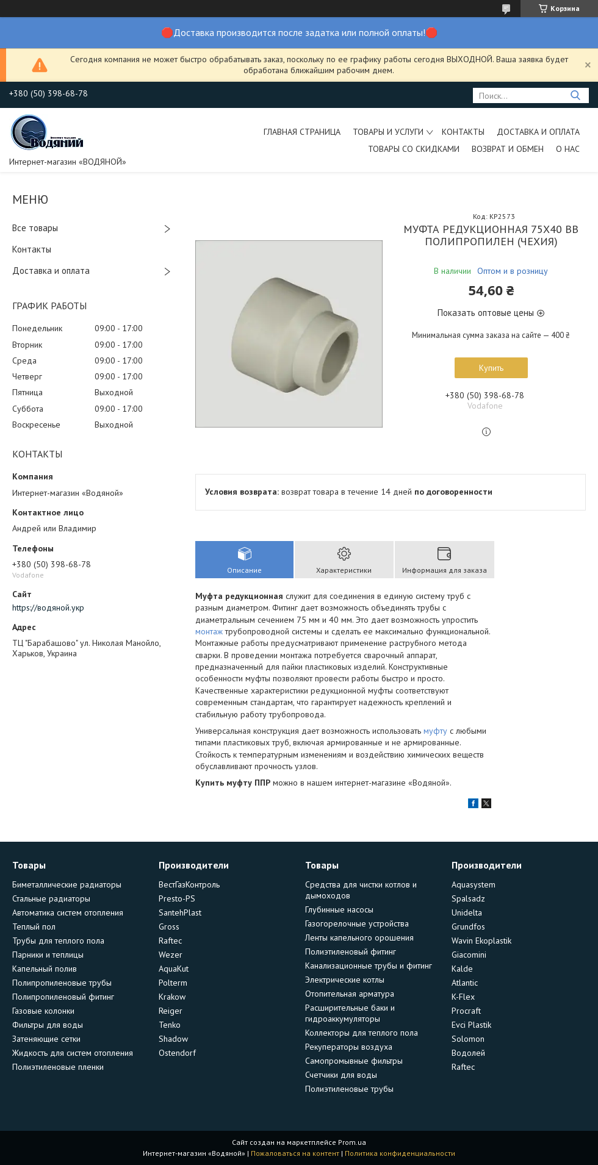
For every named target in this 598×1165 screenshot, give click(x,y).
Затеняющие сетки (46, 1038)
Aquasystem (473, 884)
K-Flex (463, 996)
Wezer (170, 954)
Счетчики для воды (341, 1074)
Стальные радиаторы (51, 898)
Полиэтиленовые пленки (58, 1066)
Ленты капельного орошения (359, 937)
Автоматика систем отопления (67, 912)
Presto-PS (177, 898)
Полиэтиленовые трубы (349, 1088)
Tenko (170, 1024)
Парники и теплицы (48, 954)
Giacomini (469, 954)
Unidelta (467, 912)
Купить (491, 367)
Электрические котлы (344, 979)
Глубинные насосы (339, 909)
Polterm (173, 982)
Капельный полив (44, 968)
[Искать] (575, 95)
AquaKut (174, 968)
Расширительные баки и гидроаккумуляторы (350, 1013)
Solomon (468, 1038)
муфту (435, 730)
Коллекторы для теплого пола (361, 1032)
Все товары (35, 228)
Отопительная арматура (349, 993)
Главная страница (302, 131)
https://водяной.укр (48, 607)
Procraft (466, 1010)
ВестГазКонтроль (189, 884)
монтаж (209, 631)
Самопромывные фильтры (354, 1060)
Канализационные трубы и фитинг (368, 965)
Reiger (170, 1010)
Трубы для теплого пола (58, 940)
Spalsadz (468, 898)
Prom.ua (352, 1142)
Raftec (170, 940)
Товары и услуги (388, 131)
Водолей (468, 1052)
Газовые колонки (43, 1010)
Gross (169, 926)
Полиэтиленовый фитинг (350, 951)
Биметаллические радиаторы (66, 884)
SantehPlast (180, 912)
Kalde (462, 968)
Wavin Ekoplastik (481, 940)
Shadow (173, 1038)
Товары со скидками (413, 148)
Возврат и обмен (508, 148)
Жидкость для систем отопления (72, 1052)
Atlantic (465, 982)
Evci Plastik (471, 1024)
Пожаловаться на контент (295, 1153)
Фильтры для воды (47, 1024)
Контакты (463, 131)
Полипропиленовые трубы (62, 982)
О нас (568, 148)
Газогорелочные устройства (357, 923)
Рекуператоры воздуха (348, 1046)
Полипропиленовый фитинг (63, 996)
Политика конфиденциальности (400, 1153)
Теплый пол (34, 926)
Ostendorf (177, 1052)
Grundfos (468, 926)
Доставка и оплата (538, 131)
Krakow (172, 996)
